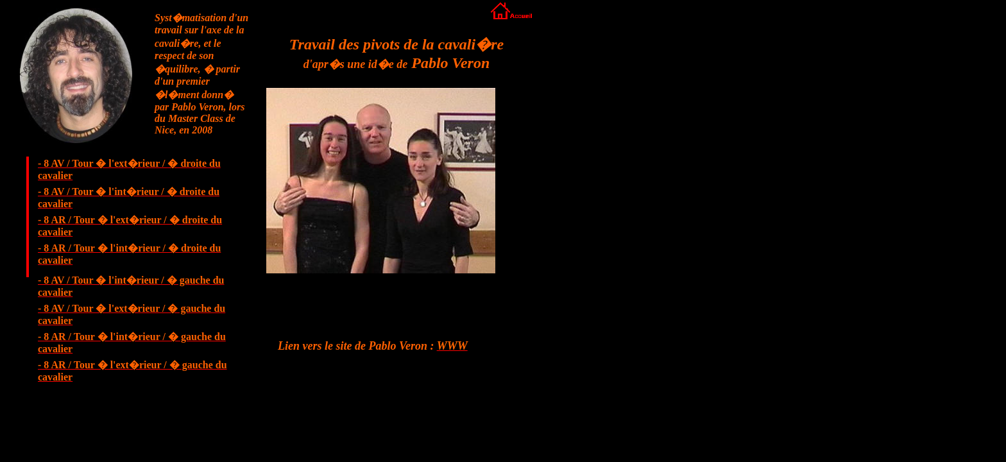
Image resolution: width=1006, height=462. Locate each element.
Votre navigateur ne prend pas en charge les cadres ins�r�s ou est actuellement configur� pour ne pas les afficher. (391, 190)
